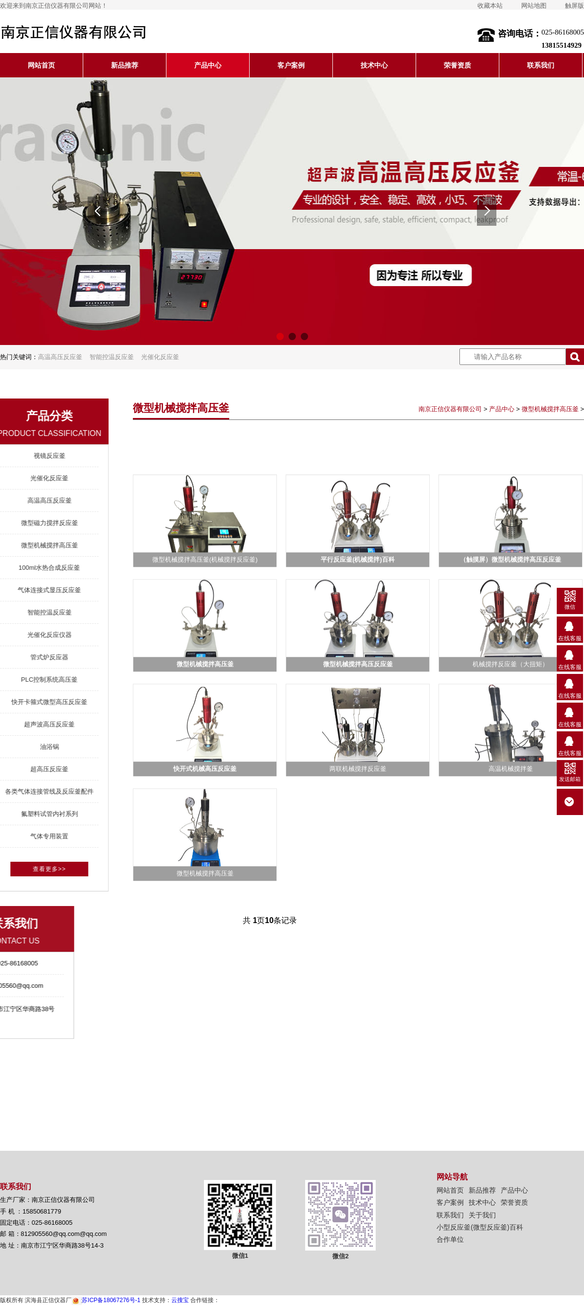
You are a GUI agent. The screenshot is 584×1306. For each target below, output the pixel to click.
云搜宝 (180, 1300)
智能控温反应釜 (112, 357)
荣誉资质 (457, 65)
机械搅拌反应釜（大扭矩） (510, 838)
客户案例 (291, 65)
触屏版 (574, 5)
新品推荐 (124, 65)
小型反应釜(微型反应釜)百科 (480, 1227)
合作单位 (450, 1239)
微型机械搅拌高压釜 (550, 409)
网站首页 (41, 65)
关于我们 (482, 1215)
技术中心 (374, 65)
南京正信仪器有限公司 (450, 409)
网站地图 (534, 5)
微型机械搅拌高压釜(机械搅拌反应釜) (205, 734)
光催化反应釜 (160, 357)
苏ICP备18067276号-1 (106, 1300)
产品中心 (207, 65)
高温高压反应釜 (60, 357)
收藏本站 (490, 5)
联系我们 (540, 65)
